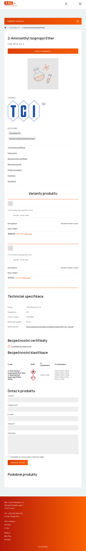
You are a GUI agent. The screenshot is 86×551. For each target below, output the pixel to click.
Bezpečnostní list (14, 164)
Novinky (7, 524)
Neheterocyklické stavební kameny (22, 139)
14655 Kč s (24, 234)
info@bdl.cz (14, 516)
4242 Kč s (22, 278)
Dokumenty (12, 153)
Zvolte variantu (43, 51)
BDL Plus (7, 536)
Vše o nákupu (9, 521)
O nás (6, 528)
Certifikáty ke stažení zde (21, 346)
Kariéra (7, 533)
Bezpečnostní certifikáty (17, 159)
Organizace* (13, 405)
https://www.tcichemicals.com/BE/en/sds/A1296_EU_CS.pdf (49, 327)
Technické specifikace (16, 147)
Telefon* (11, 424)
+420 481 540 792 (15, 513)
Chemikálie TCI (14, 28)
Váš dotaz (12, 433)
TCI (43, 104)
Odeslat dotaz (17, 463)
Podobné (11, 175)
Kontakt (7, 539)
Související (12, 181)
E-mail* (10, 414)
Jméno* (11, 396)
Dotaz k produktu (15, 170)
